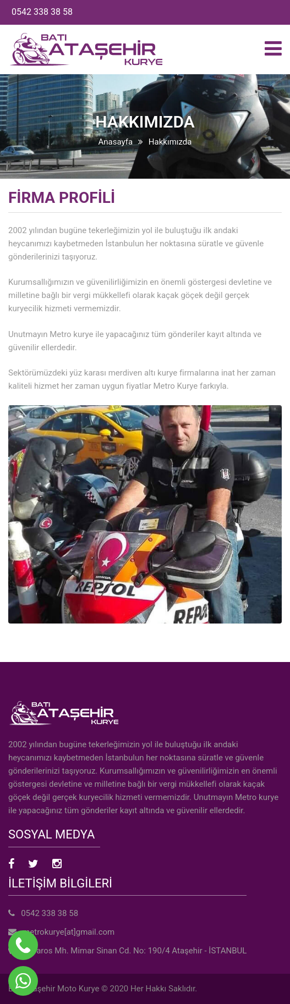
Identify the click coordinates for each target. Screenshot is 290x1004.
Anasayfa (116, 142)
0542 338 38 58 (42, 12)
